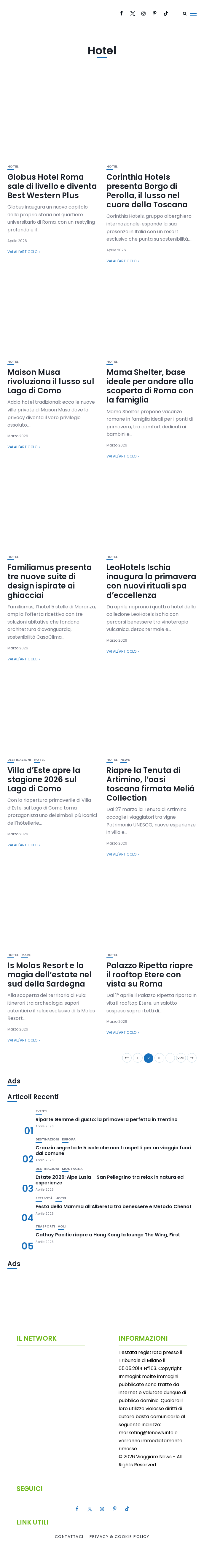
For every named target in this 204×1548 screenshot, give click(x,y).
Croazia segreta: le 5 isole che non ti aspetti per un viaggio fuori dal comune (113, 1150)
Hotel (12, 166)
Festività (44, 1198)
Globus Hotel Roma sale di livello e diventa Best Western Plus (52, 186)
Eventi (41, 1111)
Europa (69, 1139)
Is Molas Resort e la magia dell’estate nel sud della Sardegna (49, 974)
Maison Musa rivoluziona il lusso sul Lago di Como (50, 381)
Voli (62, 1226)
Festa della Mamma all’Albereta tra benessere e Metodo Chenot (114, 1206)
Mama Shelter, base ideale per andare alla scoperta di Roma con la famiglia (150, 386)
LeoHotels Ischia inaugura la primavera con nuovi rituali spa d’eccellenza (151, 581)
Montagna (72, 1168)
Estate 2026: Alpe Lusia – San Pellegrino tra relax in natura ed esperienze (110, 1180)
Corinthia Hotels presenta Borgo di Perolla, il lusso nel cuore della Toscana (147, 191)
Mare (26, 955)
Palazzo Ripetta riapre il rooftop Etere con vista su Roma (149, 974)
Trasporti (45, 1226)
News (125, 759)
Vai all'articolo (22, 251)
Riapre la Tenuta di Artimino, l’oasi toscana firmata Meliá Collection (150, 784)
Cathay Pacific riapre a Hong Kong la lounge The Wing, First (108, 1234)
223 (180, 1058)
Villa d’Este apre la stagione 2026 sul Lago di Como (43, 779)
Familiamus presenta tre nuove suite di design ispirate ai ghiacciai (49, 581)
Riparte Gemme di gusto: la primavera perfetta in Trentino (107, 1119)
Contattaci (69, 1537)
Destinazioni (19, 759)
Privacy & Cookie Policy (119, 1537)
